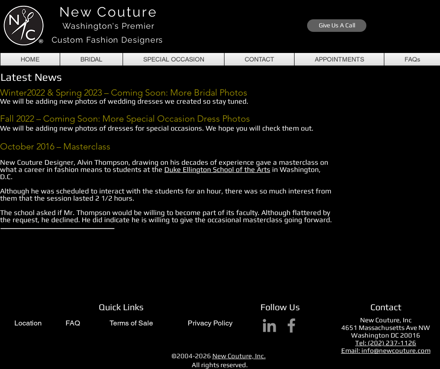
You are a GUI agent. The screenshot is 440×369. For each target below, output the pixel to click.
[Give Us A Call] (336, 25)
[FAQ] (72, 323)
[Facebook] (291, 325)
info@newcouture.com (396, 350)
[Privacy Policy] (210, 323)
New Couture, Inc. (239, 356)
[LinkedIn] (269, 325)
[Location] (28, 323)
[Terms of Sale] (131, 323)
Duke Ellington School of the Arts (217, 169)
